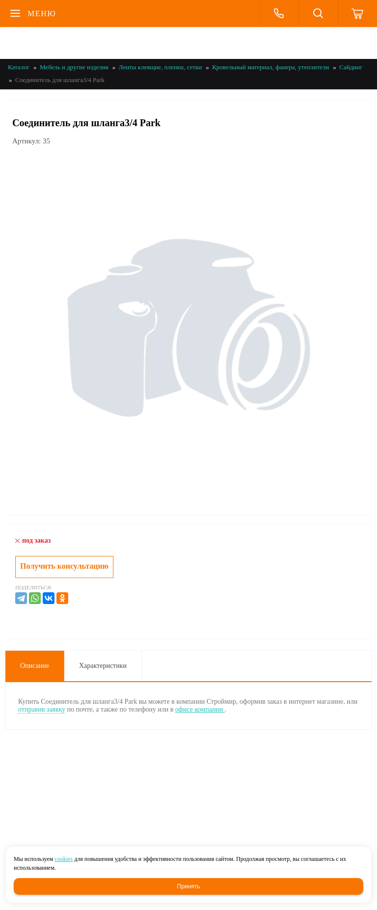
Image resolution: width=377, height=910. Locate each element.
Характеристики (103, 665)
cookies (63, 858)
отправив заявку (41, 709)
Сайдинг (350, 67)
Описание (34, 665)
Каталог (18, 67)
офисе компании (200, 709)
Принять (188, 886)
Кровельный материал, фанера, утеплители (270, 67)
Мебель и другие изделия (74, 67)
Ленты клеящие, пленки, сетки (160, 67)
